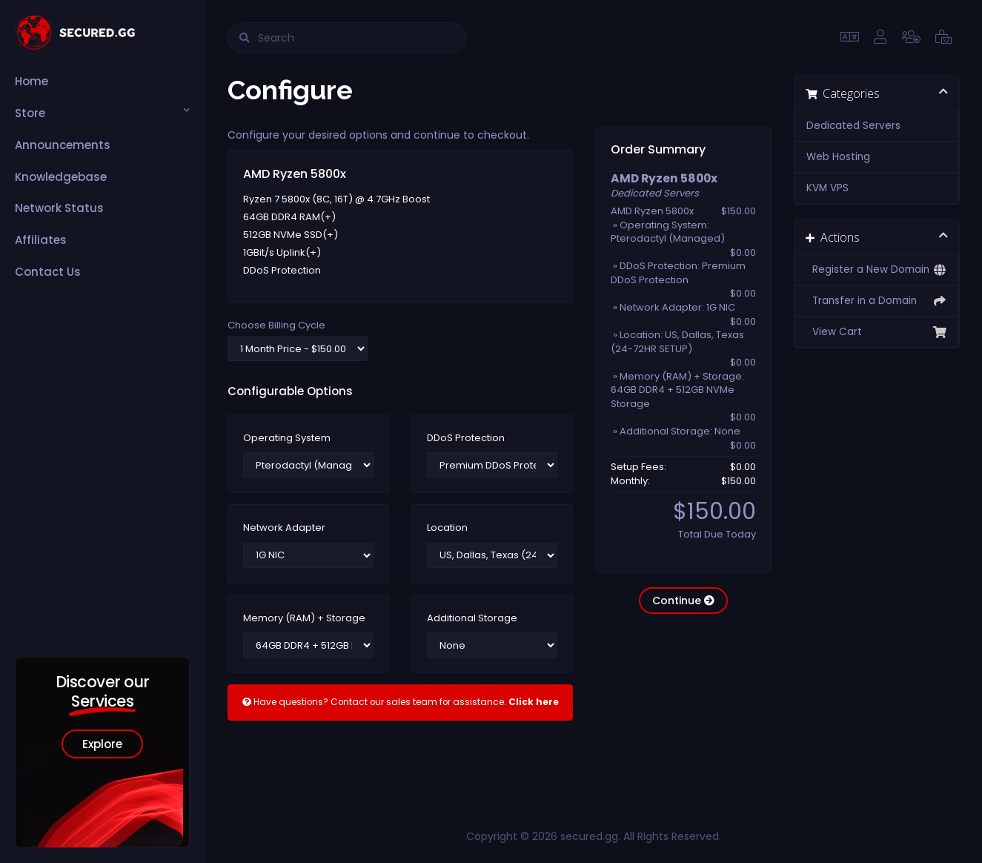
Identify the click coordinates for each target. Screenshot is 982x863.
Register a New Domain (877, 270)
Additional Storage (472, 618)
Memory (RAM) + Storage (304, 618)
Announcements (62, 145)
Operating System (287, 438)
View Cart (877, 332)
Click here (533, 702)
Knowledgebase (61, 177)
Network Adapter (284, 528)
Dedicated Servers (853, 126)
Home (31, 81)
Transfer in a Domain (877, 301)
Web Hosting (838, 157)
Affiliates (41, 240)
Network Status (59, 208)
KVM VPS (827, 188)
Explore (102, 744)
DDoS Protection (466, 438)
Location (447, 528)
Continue (683, 600)
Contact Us (48, 272)
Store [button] (30, 113)
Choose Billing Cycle (276, 325)
